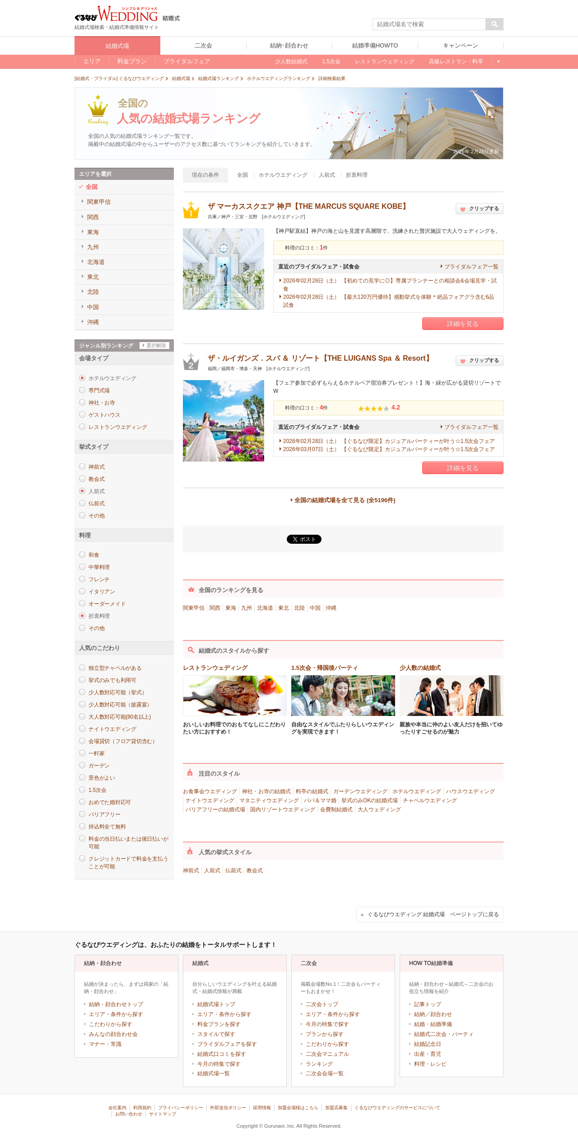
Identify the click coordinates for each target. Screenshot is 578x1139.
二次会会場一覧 (325, 1073)
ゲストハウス (105, 415)
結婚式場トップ (216, 1004)
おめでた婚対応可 (110, 802)
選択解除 (156, 345)
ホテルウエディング (416, 791)
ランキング (319, 1064)
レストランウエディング (118, 427)
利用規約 (142, 1107)
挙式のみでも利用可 (112, 680)
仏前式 (96, 503)
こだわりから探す (110, 1024)
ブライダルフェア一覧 (471, 266)
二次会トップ (322, 1004)
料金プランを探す (219, 1024)
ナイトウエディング (112, 729)
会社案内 (117, 1107)
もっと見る (497, 61)
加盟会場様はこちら (298, 1107)
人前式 (212, 870)
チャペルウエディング (430, 800)
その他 (96, 516)
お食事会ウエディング (210, 791)
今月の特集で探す (219, 1064)
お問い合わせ (128, 1113)
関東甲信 (194, 608)
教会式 (96, 479)
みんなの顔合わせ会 (113, 1034)
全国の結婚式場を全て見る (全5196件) (344, 500)
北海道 (265, 608)
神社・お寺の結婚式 (266, 791)
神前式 (96, 467)
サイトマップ (162, 1113)
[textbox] (429, 24)
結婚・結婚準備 (433, 1024)
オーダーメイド (107, 604)
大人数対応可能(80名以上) (120, 717)
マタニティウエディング (269, 800)
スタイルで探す (216, 1034)
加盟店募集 (336, 1107)
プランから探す (325, 1034)
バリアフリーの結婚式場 (215, 809)
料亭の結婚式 (312, 791)
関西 (215, 608)
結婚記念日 (427, 1044)
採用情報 (262, 1107)
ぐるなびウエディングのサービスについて (397, 1107)
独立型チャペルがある (115, 668)
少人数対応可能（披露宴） (120, 704)
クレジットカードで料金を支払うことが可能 (128, 863)
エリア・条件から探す (116, 1014)
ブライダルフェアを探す (227, 1044)
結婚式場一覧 (213, 1073)
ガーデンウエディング (360, 791)
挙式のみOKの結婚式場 (369, 800)
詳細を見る (463, 323)
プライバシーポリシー (180, 1107)
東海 (230, 608)
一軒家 (96, 753)
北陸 (299, 608)
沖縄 (331, 608)
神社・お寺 (102, 403)
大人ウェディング (379, 809)
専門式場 (99, 390)
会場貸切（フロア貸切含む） (123, 741)
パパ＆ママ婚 (320, 800)
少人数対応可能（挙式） (118, 692)
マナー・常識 (105, 1044)
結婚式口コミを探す (221, 1054)
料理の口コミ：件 (306, 247)
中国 (315, 608)
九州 (246, 608)
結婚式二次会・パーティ (444, 1034)
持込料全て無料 (107, 827)
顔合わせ (441, 1014)
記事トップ (427, 1004)
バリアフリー (105, 814)
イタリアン (102, 591)
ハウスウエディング (470, 791)
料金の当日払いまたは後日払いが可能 (128, 843)
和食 (94, 555)
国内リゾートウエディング (282, 809)
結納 (419, 1014)
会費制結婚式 (336, 809)
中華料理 (99, 567)
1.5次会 (97, 790)
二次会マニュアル (327, 1054)
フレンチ (99, 579)
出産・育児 (427, 1054)
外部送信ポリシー (228, 1107)
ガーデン (99, 765)
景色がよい (102, 778)
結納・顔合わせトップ (116, 1004)
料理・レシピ (430, 1064)
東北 (283, 608)
